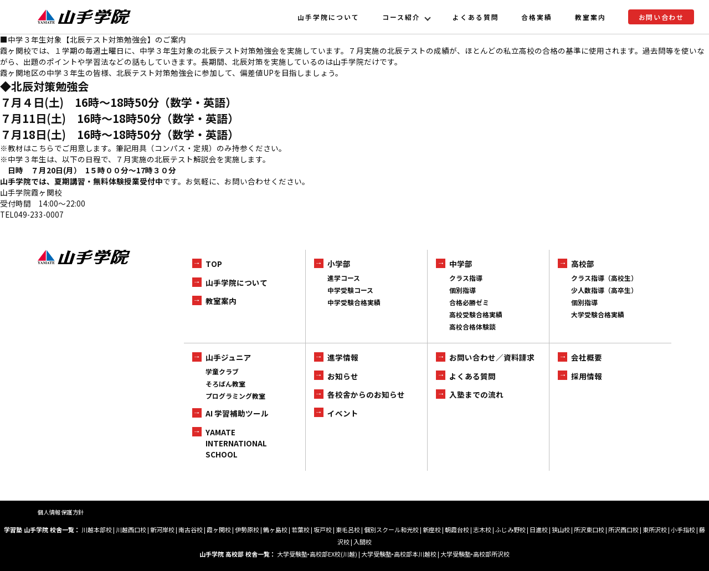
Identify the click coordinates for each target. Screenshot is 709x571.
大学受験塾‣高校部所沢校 (475, 553)
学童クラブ (222, 371)
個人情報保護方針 (61, 512)
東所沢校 (655, 529)
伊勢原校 (247, 529)
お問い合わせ (661, 17)
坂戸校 (323, 529)
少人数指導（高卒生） (604, 290)
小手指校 (683, 529)
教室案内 (590, 17)
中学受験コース (350, 290)
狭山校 (561, 529)
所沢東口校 (589, 529)
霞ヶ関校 (219, 529)
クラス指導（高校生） (604, 277)
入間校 (362, 541)
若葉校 (300, 529)
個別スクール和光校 (391, 529)
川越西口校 (131, 529)
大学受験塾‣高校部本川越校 (398, 553)
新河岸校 (162, 529)
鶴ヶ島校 (275, 529)
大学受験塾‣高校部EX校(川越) (317, 553)
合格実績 (536, 17)
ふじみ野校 (510, 529)
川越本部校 (96, 529)
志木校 (482, 529)
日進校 (539, 529)
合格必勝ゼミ (469, 302)
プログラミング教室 (235, 395)
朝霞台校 (457, 529)
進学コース (343, 277)
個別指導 (462, 290)
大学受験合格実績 (597, 314)
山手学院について (328, 17)
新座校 (432, 529)
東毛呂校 (348, 529)
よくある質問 (476, 17)
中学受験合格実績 (354, 302)
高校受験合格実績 (475, 314)
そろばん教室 (225, 383)
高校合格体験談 (472, 326)
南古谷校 (190, 529)
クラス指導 (465, 277)
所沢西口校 (623, 529)
